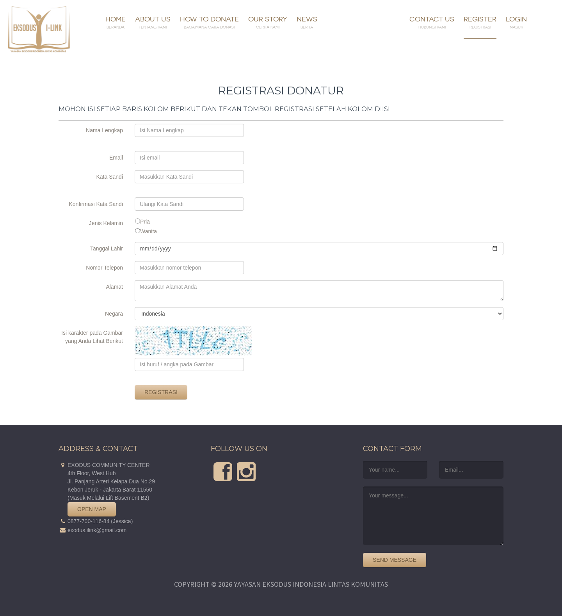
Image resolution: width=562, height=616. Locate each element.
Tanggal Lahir (106, 247)
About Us (153, 22)
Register (480, 22)
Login (516, 22)
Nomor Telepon (104, 267)
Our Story (267, 22)
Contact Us (431, 22)
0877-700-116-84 (88, 521)
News (307, 22)
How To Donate (209, 22)
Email (116, 156)
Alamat (114, 286)
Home (115, 22)
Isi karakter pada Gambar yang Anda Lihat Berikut (92, 332)
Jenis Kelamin (106, 222)
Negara (114, 313)
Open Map (91, 509)
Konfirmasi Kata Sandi (96, 203)
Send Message (394, 560)
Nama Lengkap (104, 129)
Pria (145, 221)
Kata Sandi (109, 176)
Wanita (148, 231)
